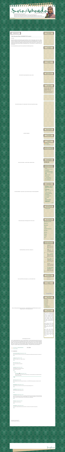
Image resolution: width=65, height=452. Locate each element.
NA (13, 362)
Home (10, 18)
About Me (13, 18)
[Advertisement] (32, 25)
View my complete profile (47, 144)
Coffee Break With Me (48, 199)
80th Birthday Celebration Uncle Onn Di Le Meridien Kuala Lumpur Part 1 (50, 268)
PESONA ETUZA (47, 189)
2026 (45, 299)
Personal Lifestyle (15, 348)
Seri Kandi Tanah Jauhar (16, 353)
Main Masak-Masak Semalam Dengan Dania (50, 254)
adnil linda (45, 232)
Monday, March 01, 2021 (23, 353)
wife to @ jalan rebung (48, 178)
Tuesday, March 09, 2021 (20, 405)
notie (45, 237)
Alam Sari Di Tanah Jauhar (48, 193)
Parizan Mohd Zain (49, 277)
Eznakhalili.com (47, 170)
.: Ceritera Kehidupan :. (48, 177)
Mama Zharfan (46, 225)
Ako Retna (14, 367)
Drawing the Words (47, 174)
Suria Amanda (17, 373)
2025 (45, 300)
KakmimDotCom (47, 194)
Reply (14, 355)
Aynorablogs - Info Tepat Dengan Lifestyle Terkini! (49, 186)
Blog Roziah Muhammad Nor (49, 171)
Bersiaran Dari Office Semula (50, 249)
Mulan (46, 198)
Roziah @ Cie (46, 223)
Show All (52, 202)
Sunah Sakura (15, 405)
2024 (45, 301)
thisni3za (45, 235)
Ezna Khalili (45, 230)
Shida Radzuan (15, 384)
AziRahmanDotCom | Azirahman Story (49, 201)
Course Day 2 (48, 263)
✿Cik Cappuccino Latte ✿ (47, 221)
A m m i (46, 168)
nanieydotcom (15, 389)
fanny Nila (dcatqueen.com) (47, 228)
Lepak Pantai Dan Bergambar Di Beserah (50, 258)
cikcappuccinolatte (47, 208)
